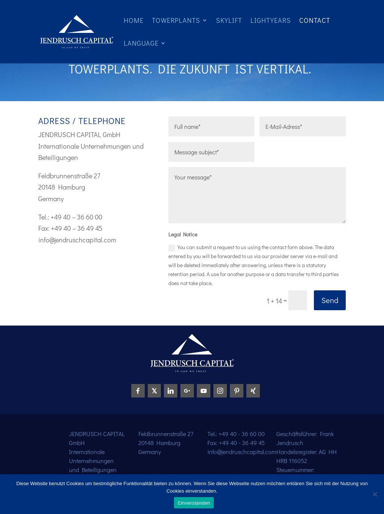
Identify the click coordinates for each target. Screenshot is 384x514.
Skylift (229, 21)
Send (329, 300)
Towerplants (176, 21)
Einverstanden (194, 503)
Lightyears (270, 21)
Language (141, 44)
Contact (314, 21)
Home (134, 21)
